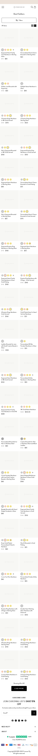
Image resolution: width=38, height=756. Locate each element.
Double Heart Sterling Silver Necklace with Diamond (27, 610)
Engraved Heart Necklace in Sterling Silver (9, 183)
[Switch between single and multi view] (33, 25)
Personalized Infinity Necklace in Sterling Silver (28, 379)
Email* (5, 713)
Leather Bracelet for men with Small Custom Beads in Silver (9, 346)
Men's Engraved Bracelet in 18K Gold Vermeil (8, 151)
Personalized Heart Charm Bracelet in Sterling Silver (28, 53)
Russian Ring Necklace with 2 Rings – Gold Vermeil (28, 279)
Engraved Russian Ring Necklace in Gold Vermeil (28, 151)
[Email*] (16, 713)
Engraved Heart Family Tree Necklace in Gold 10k (9, 410)
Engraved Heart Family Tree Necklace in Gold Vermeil (27, 511)
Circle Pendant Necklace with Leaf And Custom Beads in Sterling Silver (8, 477)
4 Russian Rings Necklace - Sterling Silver (9, 643)
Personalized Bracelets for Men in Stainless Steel (9, 442)
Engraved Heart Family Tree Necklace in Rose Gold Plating (8, 280)
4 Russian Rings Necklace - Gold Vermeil (9, 313)
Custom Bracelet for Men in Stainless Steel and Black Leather (28, 443)
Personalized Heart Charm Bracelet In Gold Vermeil (28, 215)
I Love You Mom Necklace (9, 577)
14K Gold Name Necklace (28, 409)
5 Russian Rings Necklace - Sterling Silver (28, 119)
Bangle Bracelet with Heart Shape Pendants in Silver (9, 510)
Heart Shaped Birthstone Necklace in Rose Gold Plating (27, 477)
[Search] (32, 7)
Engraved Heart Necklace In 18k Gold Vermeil (9, 379)
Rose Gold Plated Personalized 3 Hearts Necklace (7, 545)
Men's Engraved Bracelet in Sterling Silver (8, 215)
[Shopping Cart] (35, 7)
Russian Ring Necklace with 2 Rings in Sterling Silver (9, 610)
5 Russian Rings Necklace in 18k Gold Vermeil (8, 119)
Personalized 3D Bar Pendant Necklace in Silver (28, 345)
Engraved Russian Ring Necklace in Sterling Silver (9, 247)
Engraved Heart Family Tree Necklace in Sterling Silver (8, 54)
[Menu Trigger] (3, 7)
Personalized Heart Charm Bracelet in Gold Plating (28, 183)
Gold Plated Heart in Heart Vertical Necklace (28, 313)
